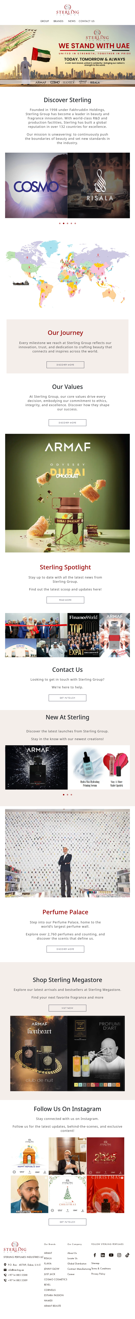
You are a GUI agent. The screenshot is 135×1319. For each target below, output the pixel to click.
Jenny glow (51, 1268)
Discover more (65, 364)
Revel (47, 1284)
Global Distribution (77, 1263)
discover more (65, 949)
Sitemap (95, 1263)
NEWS (72, 21)
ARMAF (48, 1253)
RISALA (48, 1258)
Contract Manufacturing (79, 1268)
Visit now (67, 1008)
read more (65, 600)
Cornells (50, 1290)
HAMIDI (48, 1300)
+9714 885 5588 (15, 1275)
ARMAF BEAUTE (52, 1305)
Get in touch (67, 697)
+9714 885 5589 (15, 1280)
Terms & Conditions (101, 1268)
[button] (60, 223)
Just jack (49, 1274)
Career (71, 1274)
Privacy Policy (98, 1273)
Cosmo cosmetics (55, 1279)
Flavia (48, 1263)
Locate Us (73, 1258)
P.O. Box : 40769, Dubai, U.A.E (22, 1264)
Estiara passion (54, 1295)
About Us (72, 1253)
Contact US (87, 21)
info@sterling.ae (14, 1269)
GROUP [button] (45, 21)
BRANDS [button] (59, 21)
